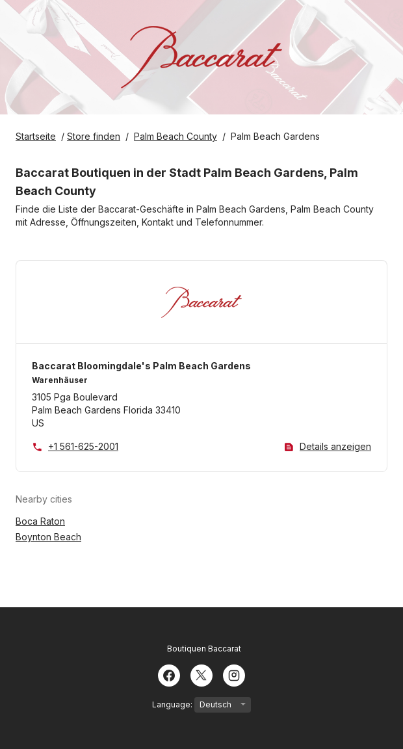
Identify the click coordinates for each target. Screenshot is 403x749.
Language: (201, 705)
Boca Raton (40, 521)
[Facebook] (169, 674)
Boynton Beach (48, 536)
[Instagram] (234, 674)
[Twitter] (201, 674)
